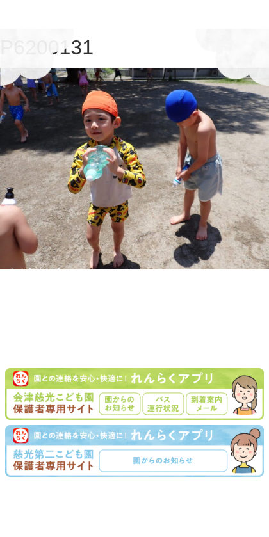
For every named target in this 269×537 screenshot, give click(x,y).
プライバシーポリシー (189, 513)
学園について (68, 513)
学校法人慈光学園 (137, 497)
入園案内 (120, 513)
